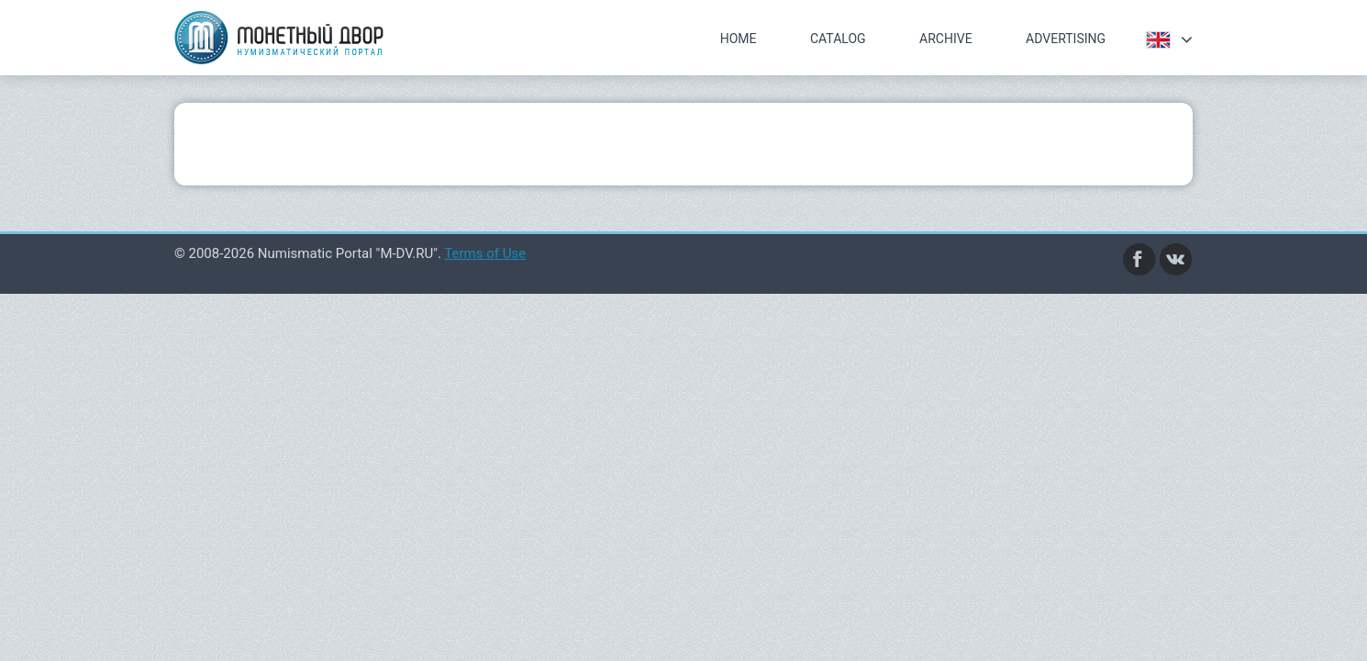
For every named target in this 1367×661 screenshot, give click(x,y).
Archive (945, 38)
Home (738, 38)
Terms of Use (485, 253)
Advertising (1066, 38)
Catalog (838, 38)
